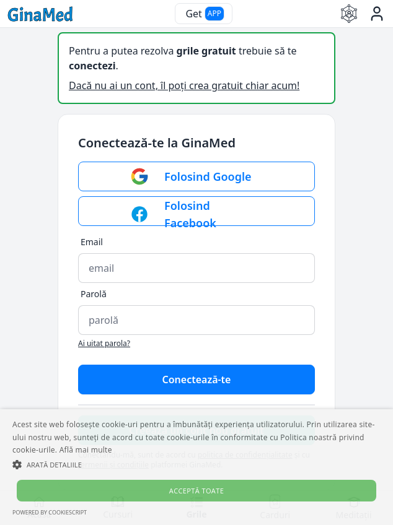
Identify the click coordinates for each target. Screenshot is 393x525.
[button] (196, 464)
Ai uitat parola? (104, 343)
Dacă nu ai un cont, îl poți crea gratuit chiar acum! (184, 85)
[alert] (196, 467)
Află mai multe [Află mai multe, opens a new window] (86, 450)
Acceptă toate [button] (196, 490)
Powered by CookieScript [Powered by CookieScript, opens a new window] (49, 512)
